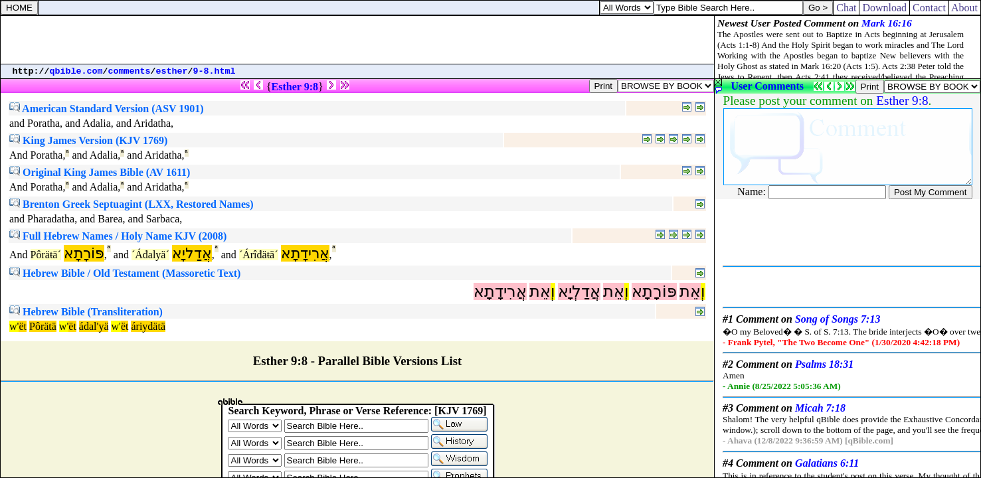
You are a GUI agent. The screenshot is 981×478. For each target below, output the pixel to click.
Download (884, 7)
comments (129, 71)
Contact (929, 7)
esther (172, 71)
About (964, 7)
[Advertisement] (357, 40)
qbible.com (76, 71)
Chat (846, 7)
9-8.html (214, 71)
